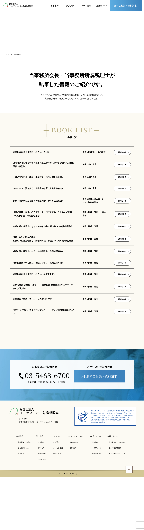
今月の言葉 (57, 506)
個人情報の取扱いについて (118, 506)
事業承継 (21, 506)
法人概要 (41, 495)
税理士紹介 (42, 506)
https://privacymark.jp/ (98, 475)
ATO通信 (56, 495)
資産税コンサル (23, 501)
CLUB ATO (42, 512)
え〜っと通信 (58, 501)
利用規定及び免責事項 (117, 495)
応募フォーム (96, 501)
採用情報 (95, 495)
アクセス (41, 501)
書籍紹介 (73, 501)
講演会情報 (74, 495)
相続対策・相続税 (24, 495)
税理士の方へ (96, 506)
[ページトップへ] (129, 522)
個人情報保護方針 (115, 501)
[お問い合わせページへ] (126, 5)
